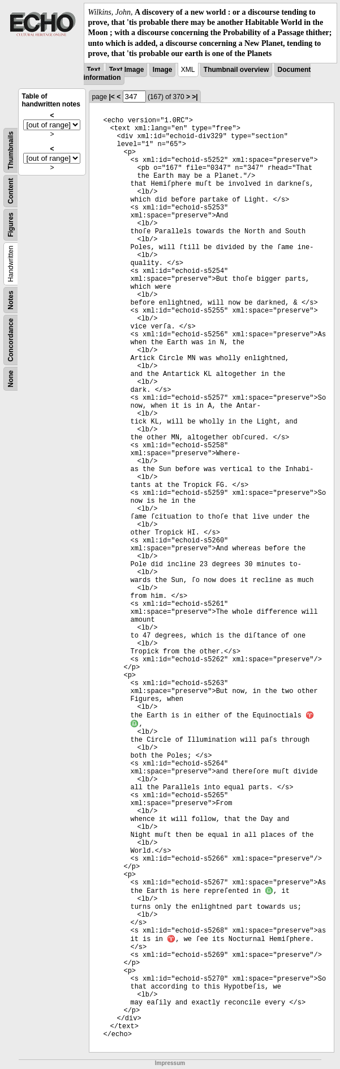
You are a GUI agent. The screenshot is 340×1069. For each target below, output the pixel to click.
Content (11, 190)
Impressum (170, 1063)
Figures (11, 224)
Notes (11, 299)
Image (163, 70)
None (11, 378)
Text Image (126, 70)
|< (111, 97)
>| (194, 97)
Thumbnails (11, 150)
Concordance (11, 340)
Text (94, 70)
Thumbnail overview (236, 70)
